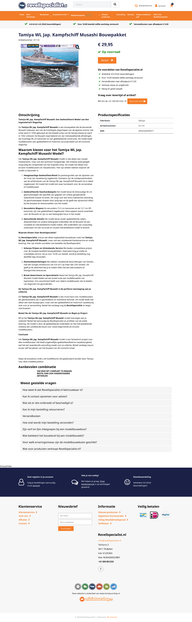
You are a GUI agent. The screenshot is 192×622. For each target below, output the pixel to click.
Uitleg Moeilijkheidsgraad (111, 519)
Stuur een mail (137, 101)
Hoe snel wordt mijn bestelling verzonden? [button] (48, 422)
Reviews (130, 14)
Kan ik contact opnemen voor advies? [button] (45, 396)
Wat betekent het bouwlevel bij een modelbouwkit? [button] (53, 435)
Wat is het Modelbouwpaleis (161, 15)
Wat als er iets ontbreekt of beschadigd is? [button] (48, 403)
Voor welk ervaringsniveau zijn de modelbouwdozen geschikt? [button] (60, 442)
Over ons (23, 515)
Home (22, 14)
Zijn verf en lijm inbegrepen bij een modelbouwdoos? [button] (54, 429)
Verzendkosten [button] (31, 416)
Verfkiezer (103, 523)
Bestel (107, 60)
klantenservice (145, 5)
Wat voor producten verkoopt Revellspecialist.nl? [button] (52, 449)
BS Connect (112, 617)
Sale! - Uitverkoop (30, 15)
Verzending (120, 14)
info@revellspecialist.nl (109, 540)
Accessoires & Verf (60, 14)
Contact (23, 523)
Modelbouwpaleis (81, 15)
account (36, 485)
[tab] (96, 390)
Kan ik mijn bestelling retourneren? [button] (44, 409)
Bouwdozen (44, 14)
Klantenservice (26, 512)
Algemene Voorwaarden (111, 515)
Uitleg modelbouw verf (143, 15)
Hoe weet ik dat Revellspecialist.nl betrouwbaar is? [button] (53, 390)
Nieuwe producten (106, 15)
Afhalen (23, 519)
